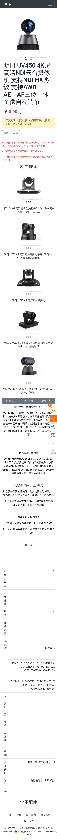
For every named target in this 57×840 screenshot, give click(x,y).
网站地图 (31, 815)
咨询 (15, 133)
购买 (6, 133)
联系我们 (45, 815)
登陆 (18, 815)
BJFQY (7, 4)
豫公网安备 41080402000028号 (31, 831)
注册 (9, 815)
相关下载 (28, 400)
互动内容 (46, 400)
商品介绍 (11, 400)
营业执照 (28, 821)
